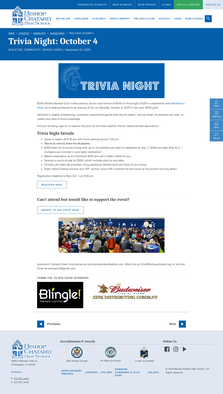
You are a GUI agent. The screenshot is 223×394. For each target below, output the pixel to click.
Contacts (92, 372)
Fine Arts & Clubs (144, 18)
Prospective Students (92, 4)
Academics (98, 18)
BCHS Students (122, 4)
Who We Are (63, 18)
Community (39, 33)
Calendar (216, 114)
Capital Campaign (188, 4)
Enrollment (81, 18)
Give (216, 125)
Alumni (166, 4)
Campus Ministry (120, 18)
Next (172, 324)
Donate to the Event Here (60, 209)
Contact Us (213, 4)
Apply (216, 103)
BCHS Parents (147, 4)
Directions (16, 372)
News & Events (194, 18)
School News (57, 33)
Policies (153, 372)
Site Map (106, 372)
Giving (177, 18)
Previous (53, 324)
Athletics (164, 18)
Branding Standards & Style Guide (127, 372)
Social (216, 136)
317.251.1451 (21, 378)
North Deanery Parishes (71, 372)
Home (11, 33)
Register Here (52, 184)
